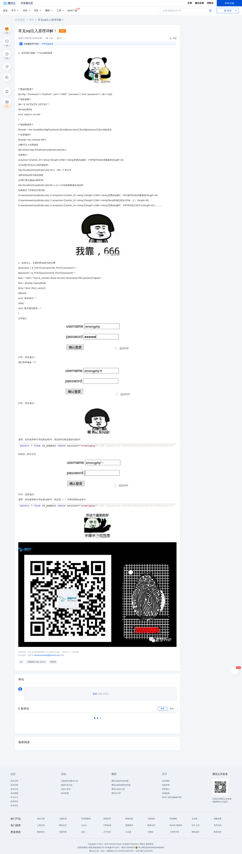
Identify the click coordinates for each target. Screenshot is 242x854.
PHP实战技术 (49, 44)
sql (22, 659)
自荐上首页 (66, 786)
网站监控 (195, 829)
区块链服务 (86, 816)
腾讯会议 (63, 823)
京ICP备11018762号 (144, 848)
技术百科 (14, 799)
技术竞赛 (65, 791)
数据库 (54, 659)
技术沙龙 (14, 786)
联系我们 (166, 786)
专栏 (32, 19)
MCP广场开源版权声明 (171, 795)
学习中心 (14, 795)
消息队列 (107, 816)
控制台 (210, 3)
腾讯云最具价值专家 (120, 778)
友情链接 (166, 791)
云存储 (194, 816)
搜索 (210, 10)
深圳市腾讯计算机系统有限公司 (91, 845)
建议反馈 (199, 3)
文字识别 (107, 829)
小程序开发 (174, 829)
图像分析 (151, 823)
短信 (83, 829)
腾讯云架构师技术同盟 (121, 782)
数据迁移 (217, 829)
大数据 (150, 829)
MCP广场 (72, 10)
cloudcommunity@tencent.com (48, 653)
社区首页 (21, 19)
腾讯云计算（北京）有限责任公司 (103, 848)
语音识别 (217, 823)
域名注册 (41, 816)
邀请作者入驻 (66, 782)
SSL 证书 (196, 823)
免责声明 (166, 782)
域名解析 (173, 816)
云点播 (128, 829)
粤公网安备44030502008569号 (151, 845)
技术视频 (14, 791)
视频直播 (217, 816)
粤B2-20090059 (128, 845)
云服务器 (63, 816)
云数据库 (151, 816)
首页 (5, 10)
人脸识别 (41, 823)
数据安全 (41, 829)
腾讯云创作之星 (118, 786)
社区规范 (166, 778)
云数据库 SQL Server (37, 659)
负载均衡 (63, 829)
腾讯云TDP (116, 791)
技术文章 (14, 778)
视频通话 (129, 823)
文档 (189, 3)
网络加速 (129, 816)
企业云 (84, 823)
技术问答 (14, 782)
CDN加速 (107, 823)
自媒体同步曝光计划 (69, 778)
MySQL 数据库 (176, 823)
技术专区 (14, 803)
